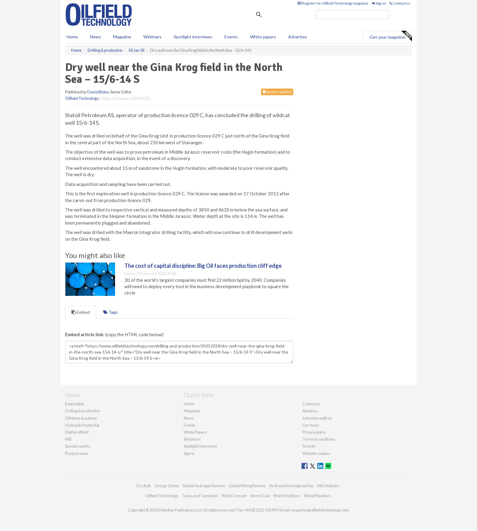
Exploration (74, 403)
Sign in (379, 3)
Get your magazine (391, 36)
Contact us (400, 3)
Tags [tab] (110, 312)
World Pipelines (317, 495)
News (188, 418)
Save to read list (277, 91)
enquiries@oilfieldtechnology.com (320, 510)
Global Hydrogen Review (204, 485)
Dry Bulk (143, 485)
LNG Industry (328, 485)
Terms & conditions (318, 439)
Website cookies (316, 453)
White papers (263, 36)
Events (231, 36)
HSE (68, 439)
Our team (310, 425)
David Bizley (98, 91)
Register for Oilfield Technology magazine (333, 3)
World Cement (234, 495)
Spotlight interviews (193, 36)
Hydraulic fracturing (82, 425)
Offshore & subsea (81, 418)
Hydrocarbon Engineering (291, 485)
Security (309, 446)
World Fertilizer (286, 495)
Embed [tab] (80, 312)
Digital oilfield (77, 432)
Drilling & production (82, 410)
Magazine (122, 36)
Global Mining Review (247, 485)
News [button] (95, 36)
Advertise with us (317, 418)
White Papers (195, 432)
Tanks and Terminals (200, 495)
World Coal (260, 495)
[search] (352, 14)
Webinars (152, 36)
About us (309, 410)
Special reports (77, 446)
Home (72, 36)
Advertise (297, 36)
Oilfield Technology (81, 98)
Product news (76, 453)
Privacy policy (314, 432)
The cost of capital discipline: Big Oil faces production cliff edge (203, 265)
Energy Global (167, 485)
